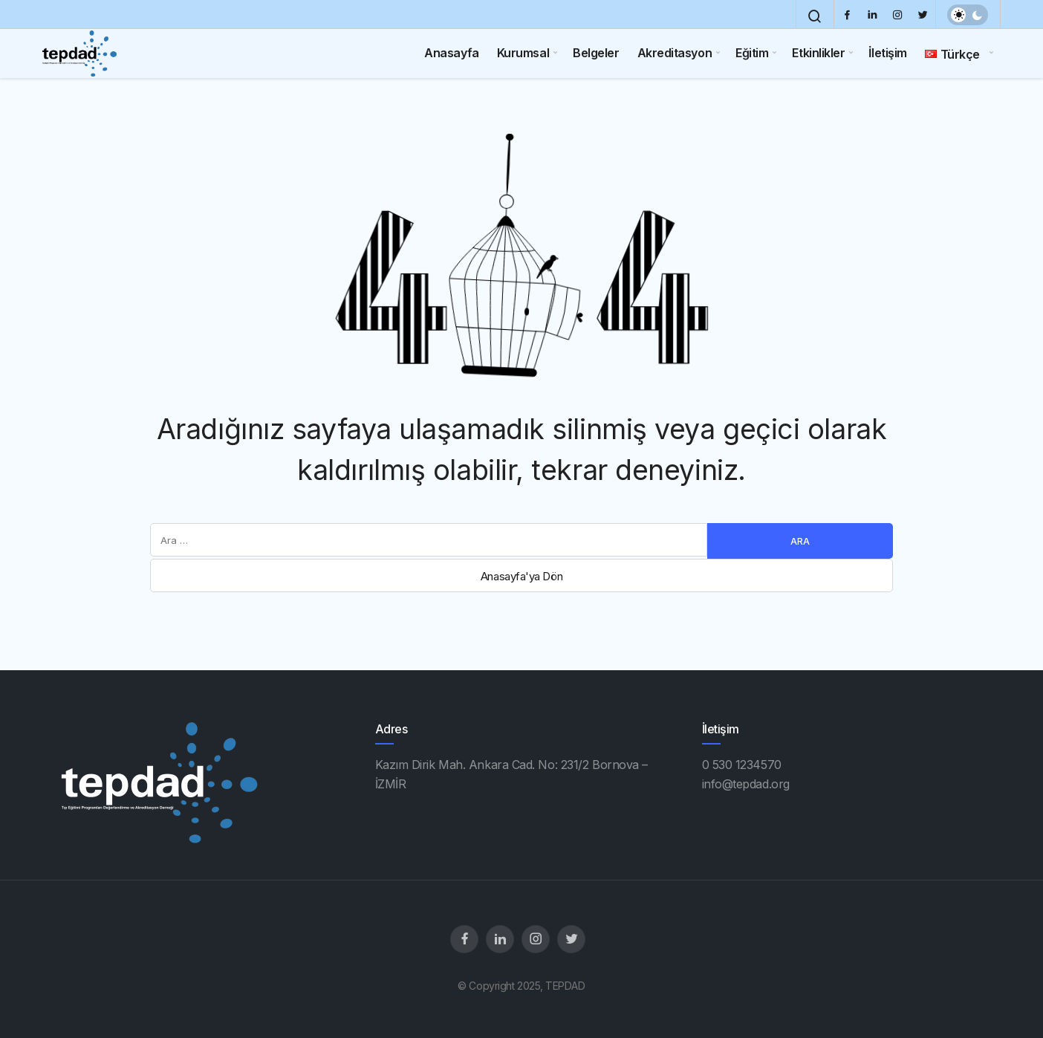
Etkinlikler (818, 52)
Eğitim (751, 52)
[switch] (967, 14)
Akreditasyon (674, 52)
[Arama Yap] (815, 16)
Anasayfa (451, 52)
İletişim (887, 52)
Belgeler (596, 52)
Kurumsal (523, 52)
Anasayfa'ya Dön (521, 576)
